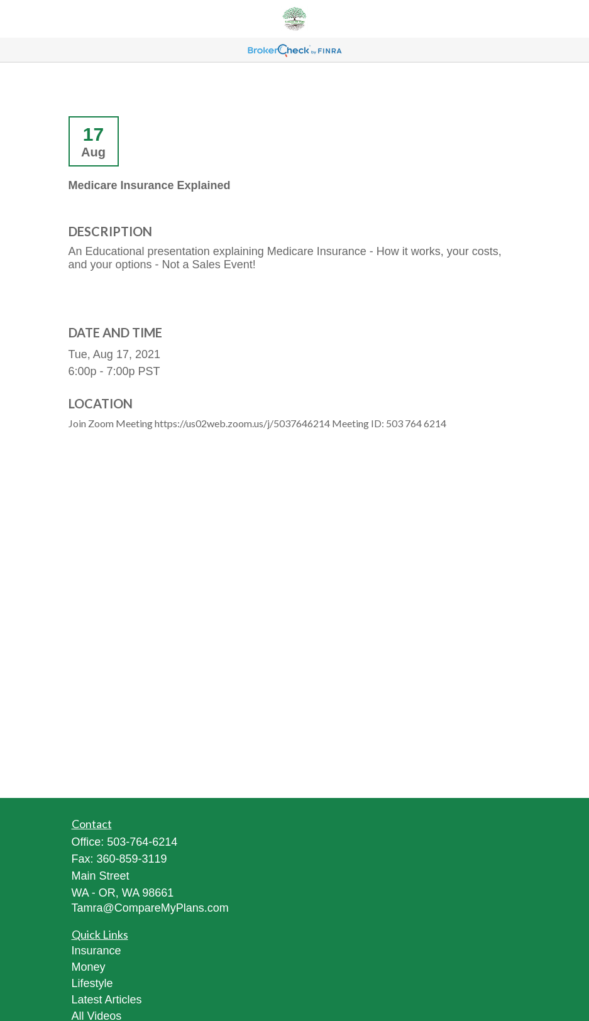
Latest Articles (107, 999)
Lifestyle (92, 983)
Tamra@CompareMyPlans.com (150, 908)
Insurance (96, 950)
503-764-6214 (142, 842)
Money (89, 967)
